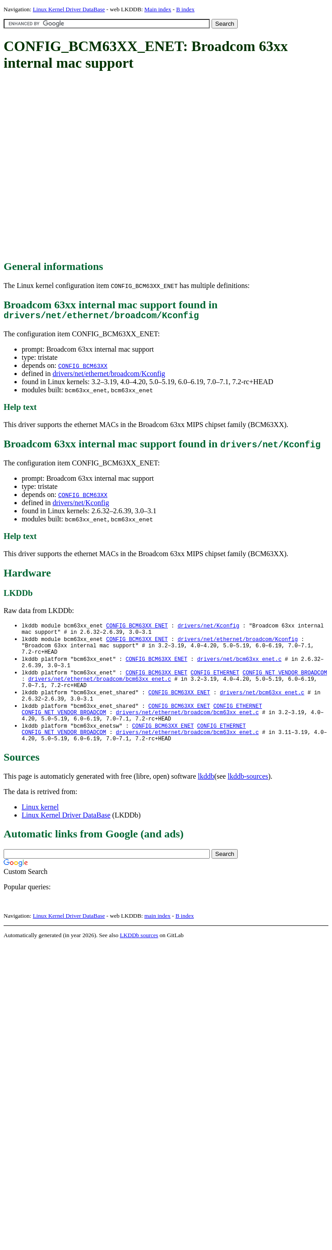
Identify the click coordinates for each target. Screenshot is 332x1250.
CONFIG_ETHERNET (214, 682)
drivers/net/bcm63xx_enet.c (239, 666)
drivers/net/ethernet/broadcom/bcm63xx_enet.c (99, 689)
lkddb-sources (248, 796)
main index (157, 936)
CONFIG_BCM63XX (82, 368)
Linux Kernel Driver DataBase (69, 9)
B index (185, 9)
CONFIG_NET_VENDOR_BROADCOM (285, 682)
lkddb (206, 796)
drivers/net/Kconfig (80, 505)
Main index (157, 9)
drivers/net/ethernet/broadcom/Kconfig (108, 376)
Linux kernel (40, 827)
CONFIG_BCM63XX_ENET (137, 628)
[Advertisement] (85, 166)
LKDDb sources (139, 955)
